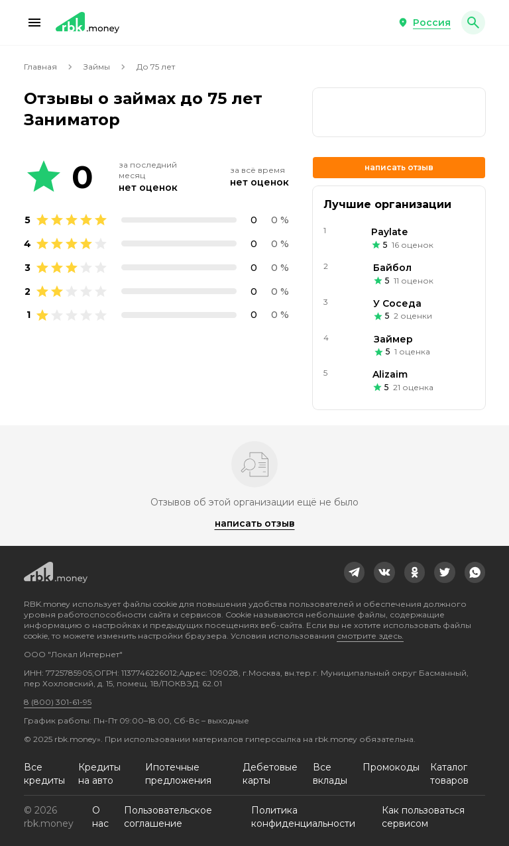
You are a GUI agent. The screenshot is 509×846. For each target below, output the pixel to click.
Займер (393, 339)
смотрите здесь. (370, 636)
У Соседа (397, 303)
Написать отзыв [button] (399, 167)
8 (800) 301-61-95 (57, 702)
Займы (97, 67)
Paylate (389, 232)
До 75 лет (156, 67)
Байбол (392, 268)
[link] (399, 112)
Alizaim (390, 374)
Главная (40, 67)
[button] (34, 22)
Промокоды (391, 767)
